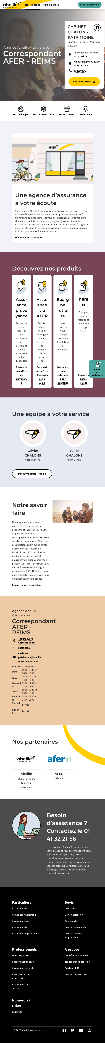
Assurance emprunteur (24, 933)
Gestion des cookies (76, 974)
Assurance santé (21, 920)
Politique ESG (72, 967)
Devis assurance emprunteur (73, 935)
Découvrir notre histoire (28, 237)
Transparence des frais (77, 961)
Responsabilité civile (23, 961)
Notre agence (32, 4)
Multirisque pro (20, 955)
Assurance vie (19, 927)
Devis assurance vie (75, 927)
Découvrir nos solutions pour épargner (62, 374)
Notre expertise (50, 4)
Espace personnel (89, 4)
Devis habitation (74, 914)
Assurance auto (20, 908)
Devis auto (70, 908)
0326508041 (80, 70)
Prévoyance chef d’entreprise (21, 976)
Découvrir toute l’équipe (32, 473)
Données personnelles (77, 955)
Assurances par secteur (20, 986)
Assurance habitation (24, 914)
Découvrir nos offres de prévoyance (21, 374)
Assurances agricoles (23, 967)
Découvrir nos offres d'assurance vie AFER (42, 374)
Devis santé (71, 920)
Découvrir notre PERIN (83, 378)
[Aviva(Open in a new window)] (12, 4)
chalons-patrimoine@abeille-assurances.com (29, 657)
